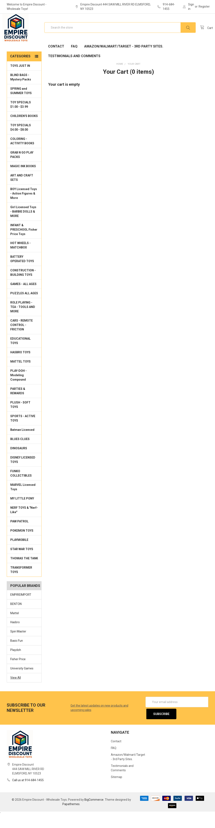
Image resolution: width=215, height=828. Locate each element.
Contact (56, 60)
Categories (20, 70)
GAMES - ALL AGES (23, 297)
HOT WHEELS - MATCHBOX (20, 259)
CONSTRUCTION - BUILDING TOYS (23, 286)
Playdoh (15, 663)
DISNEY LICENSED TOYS (22, 473)
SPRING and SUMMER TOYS (21, 104)
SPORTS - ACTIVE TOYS (22, 432)
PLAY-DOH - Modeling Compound (18, 388)
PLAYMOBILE (19, 553)
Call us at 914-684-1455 (28, 792)
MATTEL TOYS (20, 375)
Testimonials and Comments (74, 69)
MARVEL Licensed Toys (22, 500)
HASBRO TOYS (20, 365)
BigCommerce (94, 811)
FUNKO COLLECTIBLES (21, 487)
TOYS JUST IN (20, 79)
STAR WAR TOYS (21, 562)
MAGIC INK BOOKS (23, 179)
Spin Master (18, 645)
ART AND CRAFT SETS (21, 191)
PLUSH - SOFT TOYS (20, 418)
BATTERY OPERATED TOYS (22, 272)
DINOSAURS (18, 461)
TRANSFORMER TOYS (21, 583)
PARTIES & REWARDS (17, 404)
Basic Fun (16, 654)
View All (15, 691)
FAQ (74, 60)
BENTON (16, 617)
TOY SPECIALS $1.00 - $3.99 (20, 118)
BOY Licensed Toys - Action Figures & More (23, 207)
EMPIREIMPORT (20, 608)
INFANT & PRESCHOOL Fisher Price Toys (23, 243)
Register (204, 6)
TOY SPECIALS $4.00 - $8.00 (20, 141)
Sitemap (116, 789)
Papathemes (71, 816)
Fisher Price (18, 672)
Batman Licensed (22, 443)
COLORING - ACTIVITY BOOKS (22, 154)
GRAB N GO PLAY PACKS (21, 168)
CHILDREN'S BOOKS (24, 129)
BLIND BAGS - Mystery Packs (20, 91)
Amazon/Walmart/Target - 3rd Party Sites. (123, 60)
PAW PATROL (19, 534)
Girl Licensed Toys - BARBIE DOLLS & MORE (23, 225)
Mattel (14, 626)
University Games (21, 681)
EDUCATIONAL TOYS (20, 354)
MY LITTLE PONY (22, 512)
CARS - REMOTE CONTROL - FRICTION (21, 338)
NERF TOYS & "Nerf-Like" (24, 523)
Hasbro (15, 635)
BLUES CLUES (20, 452)
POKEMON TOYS (21, 544)
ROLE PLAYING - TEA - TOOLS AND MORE (22, 320)
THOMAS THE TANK (24, 571)
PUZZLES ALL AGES (24, 306)
